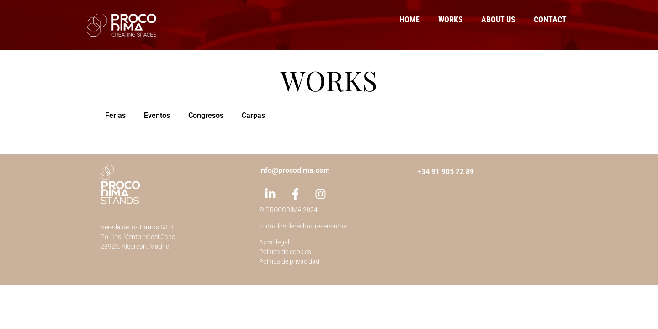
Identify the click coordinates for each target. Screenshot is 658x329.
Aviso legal (274, 242)
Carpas (253, 115)
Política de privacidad (289, 261)
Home (409, 19)
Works (450, 19)
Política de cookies (285, 251)
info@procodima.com (294, 170)
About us (498, 19)
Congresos (205, 115)
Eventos (157, 115)
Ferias (115, 115)
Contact (550, 19)
